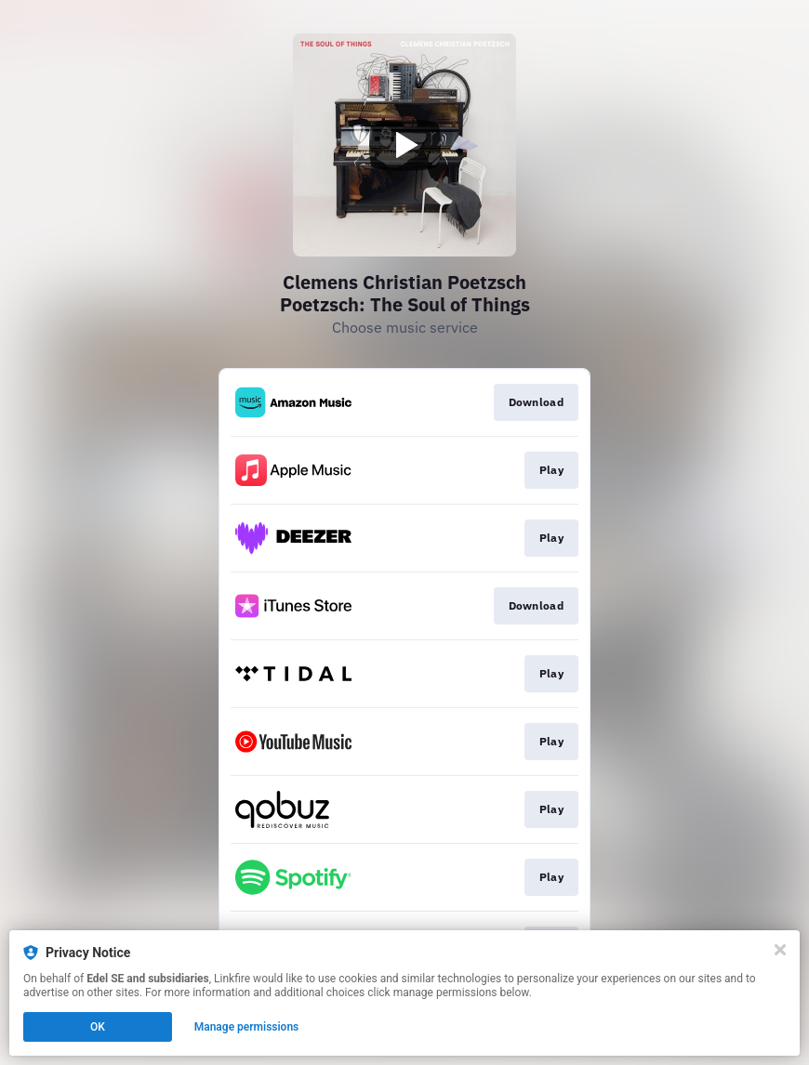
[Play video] (404, 145)
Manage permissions (246, 1026)
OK (97, 1026)
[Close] (780, 950)
